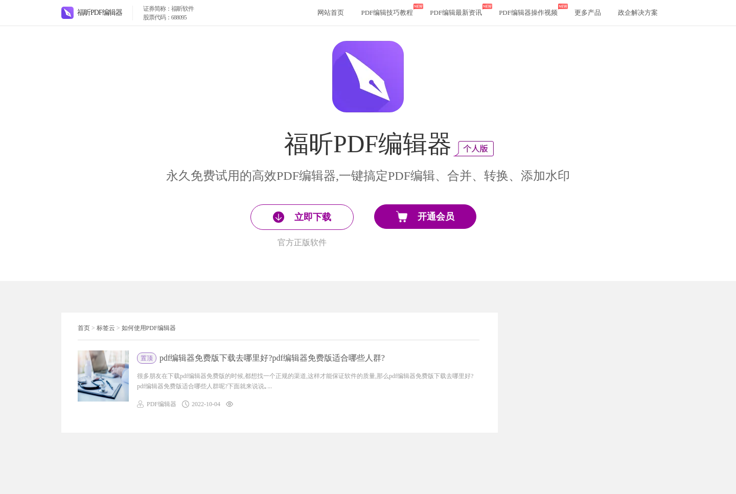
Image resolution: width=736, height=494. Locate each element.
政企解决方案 (638, 12)
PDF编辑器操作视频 (528, 12)
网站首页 (330, 12)
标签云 (106, 328)
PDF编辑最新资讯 (456, 12)
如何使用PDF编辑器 (149, 328)
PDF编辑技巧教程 (387, 12)
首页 (84, 328)
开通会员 (425, 216)
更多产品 (587, 12)
